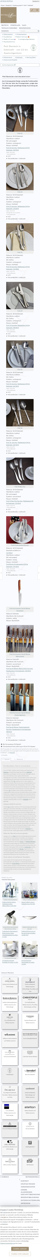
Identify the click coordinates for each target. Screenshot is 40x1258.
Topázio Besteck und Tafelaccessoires (30, 1018)
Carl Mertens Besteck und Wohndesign (10, 1145)
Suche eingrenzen (8, 65)
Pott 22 (20, 119)
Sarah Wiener (16, 863)
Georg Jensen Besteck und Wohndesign (10, 982)
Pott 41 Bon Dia (20, 473)
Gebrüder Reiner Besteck (30, 1053)
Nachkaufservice (9, 42)
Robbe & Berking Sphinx (10, 891)
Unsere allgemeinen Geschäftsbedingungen (29, 1192)
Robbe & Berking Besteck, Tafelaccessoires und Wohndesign (10, 1002)
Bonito (22, 849)
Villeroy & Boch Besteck (10, 1162)
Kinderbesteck (21, 34)
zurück (5, 1177)
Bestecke (8, 5)
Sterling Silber (31, 57)
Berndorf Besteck (30, 1071)
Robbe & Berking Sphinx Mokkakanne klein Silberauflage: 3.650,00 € (9, 904)
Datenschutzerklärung (29, 1200)
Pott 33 (20, 297)
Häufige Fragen (28, 1184)
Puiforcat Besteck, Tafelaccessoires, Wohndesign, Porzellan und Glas (30, 985)
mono (21, 841)
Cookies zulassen (20, 1249)
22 (14, 781)
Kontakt (25, 1181)
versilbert (9, 553)
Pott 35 (20, 355)
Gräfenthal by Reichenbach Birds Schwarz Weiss (10, 920)
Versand (12, 752)
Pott (25, 5)
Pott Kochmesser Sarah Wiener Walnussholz (20, 641)
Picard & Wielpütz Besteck (10, 1125)
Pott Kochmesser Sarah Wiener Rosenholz (20, 595)
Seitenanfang (32, 1177)
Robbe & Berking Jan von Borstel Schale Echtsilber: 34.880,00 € (29, 933)
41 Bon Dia (27, 847)
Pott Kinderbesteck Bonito (20, 531)
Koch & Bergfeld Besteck (30, 1035)
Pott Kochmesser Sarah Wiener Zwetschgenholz (20, 700)
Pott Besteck (10, 1071)
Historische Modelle (10, 60)
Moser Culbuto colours (30, 891)
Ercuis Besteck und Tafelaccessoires (10, 1018)
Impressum (25, 1203)
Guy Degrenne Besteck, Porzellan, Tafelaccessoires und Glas (9, 1092)
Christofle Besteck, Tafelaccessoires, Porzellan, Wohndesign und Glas (30, 1002)
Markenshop (8, 57)
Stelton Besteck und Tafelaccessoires (30, 1109)
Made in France (9, 39)
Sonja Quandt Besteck (10, 1053)
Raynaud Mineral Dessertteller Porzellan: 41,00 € (28, 962)
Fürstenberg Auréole (10, 950)
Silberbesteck (8, 34)
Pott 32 (20, 238)
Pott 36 (20, 414)
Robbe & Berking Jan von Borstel (30, 920)
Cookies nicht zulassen (20, 1254)
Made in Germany (22, 37)
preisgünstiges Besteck (27, 39)
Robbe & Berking (30, 841)
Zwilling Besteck (30, 1144)
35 (8, 807)
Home (2, 5)
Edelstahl (30, 5)
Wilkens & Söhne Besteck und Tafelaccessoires (10, 1037)
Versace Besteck (30, 1125)
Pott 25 (20, 178)
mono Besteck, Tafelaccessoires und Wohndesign (10, 1110)
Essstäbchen (8, 37)
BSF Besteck (30, 1162)
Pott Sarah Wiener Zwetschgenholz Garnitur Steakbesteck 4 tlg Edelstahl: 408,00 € (18, 729)
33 (9, 790)
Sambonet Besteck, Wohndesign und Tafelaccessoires (30, 1092)
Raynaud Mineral (30, 950)
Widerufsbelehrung (29, 1197)
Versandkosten (28, 1187)
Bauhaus (6, 772)
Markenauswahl (17, 5)
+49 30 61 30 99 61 (6, 1)
